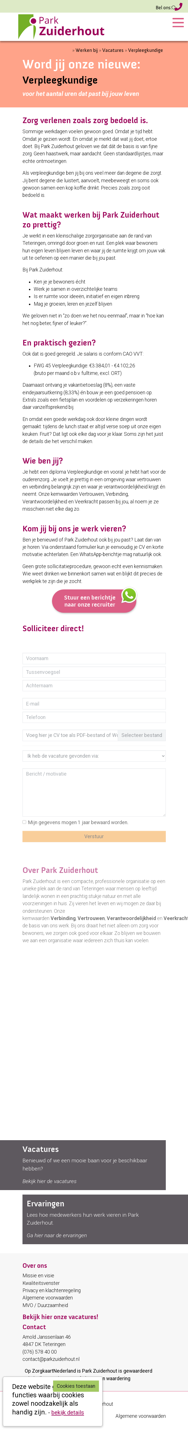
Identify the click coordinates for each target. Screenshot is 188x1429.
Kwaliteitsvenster (41, 1283)
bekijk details (67, 1412)
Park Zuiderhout (99, 1371)
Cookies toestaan (76, 1386)
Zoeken (173, 8)
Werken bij (87, 50)
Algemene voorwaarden (47, 1298)
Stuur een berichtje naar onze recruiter (100, 598)
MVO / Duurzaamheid (45, 1305)
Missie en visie (38, 1275)
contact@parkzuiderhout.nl (51, 1359)
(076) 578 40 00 (178, 8)
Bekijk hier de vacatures (49, 1181)
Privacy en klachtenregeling (51, 1290)
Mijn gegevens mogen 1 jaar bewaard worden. (78, 822)
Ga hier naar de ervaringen (57, 1235)
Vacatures (113, 50)
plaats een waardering (106, 1378)
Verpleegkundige (145, 50)
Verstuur (94, 836)
